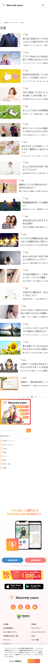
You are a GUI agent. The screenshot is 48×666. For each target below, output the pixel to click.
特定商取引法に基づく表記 (10, 636)
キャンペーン (7, 640)
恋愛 (4, 452)
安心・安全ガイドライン (10, 632)
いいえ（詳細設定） (15, 661)
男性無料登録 (12, 560)
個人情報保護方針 (8, 628)
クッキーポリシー (36, 628)
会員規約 (33, 624)
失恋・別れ (7, 464)
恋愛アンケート (8, 441)
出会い (5, 448)
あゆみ (33, 636)
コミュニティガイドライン (38, 632)
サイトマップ (7, 644)
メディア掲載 (35, 640)
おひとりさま (7, 445)
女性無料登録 (35, 560)
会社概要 (5, 624)
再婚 (4, 468)
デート (5, 456)
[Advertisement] (15, 485)
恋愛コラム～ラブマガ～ (11, 22)
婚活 (4, 460)
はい (33, 661)
